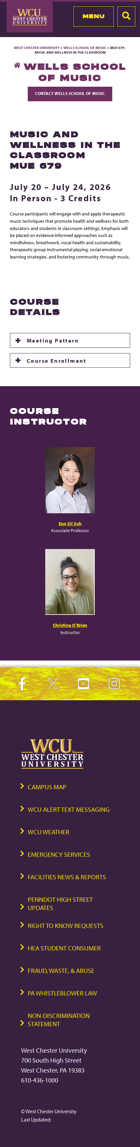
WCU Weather (48, 832)
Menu (94, 16)
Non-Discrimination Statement (59, 1019)
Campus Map (47, 787)
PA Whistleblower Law (62, 993)
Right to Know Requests (65, 925)
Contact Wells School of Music (70, 93)
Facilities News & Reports (67, 877)
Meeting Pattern (53, 340)
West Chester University (37, 47)
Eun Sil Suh (70, 523)
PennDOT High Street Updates (60, 903)
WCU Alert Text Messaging (69, 809)
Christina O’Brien (70, 625)
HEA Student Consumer (64, 948)
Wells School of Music (84, 47)
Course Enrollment (57, 360)
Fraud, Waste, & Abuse (61, 970)
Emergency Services (59, 854)
